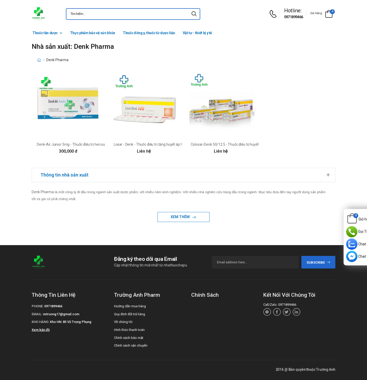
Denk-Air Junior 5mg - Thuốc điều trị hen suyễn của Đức (80, 144)
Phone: (37, 306)
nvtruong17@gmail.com (61, 314)
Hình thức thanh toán (129, 330)
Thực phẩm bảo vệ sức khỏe (92, 33)
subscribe (318, 262)
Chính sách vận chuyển (130, 345)
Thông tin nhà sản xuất (64, 175)
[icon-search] (194, 14)
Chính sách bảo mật (128, 338)
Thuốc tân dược (45, 33)
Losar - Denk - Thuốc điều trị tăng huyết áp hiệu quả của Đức (161, 144)
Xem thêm (180, 217)
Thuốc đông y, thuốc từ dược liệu (149, 33)
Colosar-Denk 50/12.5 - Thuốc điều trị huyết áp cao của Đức (237, 144)
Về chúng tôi (123, 322)
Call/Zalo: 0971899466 (279, 305)
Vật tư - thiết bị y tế (197, 33)
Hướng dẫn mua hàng (130, 306)
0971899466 (293, 17)
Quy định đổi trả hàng (129, 314)
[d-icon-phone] (274, 14)
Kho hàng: (40, 322)
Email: (37, 314)
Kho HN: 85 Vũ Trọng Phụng (70, 322)
